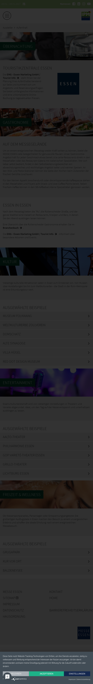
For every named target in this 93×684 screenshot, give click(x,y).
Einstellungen (77, 673)
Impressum (72, 679)
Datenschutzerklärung (83, 679)
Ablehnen (16, 673)
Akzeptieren (46, 673)
